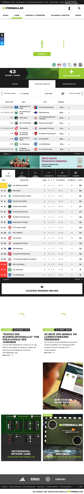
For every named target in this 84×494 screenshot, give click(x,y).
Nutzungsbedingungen (29, 486)
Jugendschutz (41, 486)
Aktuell (15, 84)
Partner (46, 2)
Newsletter (62, 2)
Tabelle (42, 54)
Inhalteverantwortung (52, 486)
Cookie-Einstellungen (65, 486)
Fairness (75, 173)
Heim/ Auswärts (35, 174)
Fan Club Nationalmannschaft (35, 2)
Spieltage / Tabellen (42, 84)
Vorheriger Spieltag (8, 93)
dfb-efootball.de (21, 2)
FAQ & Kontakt (54, 2)
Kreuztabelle (62, 173)
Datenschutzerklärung (15, 486)
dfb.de (13, 2)
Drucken (78, 153)
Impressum (5, 486)
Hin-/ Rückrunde (21, 174)
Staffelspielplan (69, 84)
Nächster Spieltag (76, 93)
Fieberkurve (48, 173)
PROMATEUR (6, 2)
